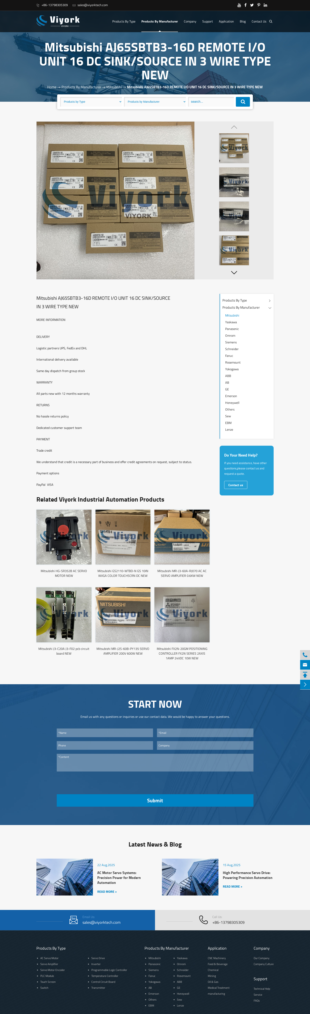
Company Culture (264, 964)
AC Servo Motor (49, 958)
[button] (234, 272)
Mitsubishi (114, 87)
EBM (228, 422)
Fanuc (229, 355)
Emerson (231, 396)
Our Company (261, 958)
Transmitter (98, 988)
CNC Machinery (217, 958)
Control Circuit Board (103, 982)
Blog (243, 21)
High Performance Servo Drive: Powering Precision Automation (247, 875)
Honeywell (232, 402)
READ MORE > (107, 891)
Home (51, 87)
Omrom (230, 335)
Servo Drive (98, 958)
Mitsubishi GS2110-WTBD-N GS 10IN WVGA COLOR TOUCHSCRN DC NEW (122, 573)
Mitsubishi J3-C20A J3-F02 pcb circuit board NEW (63, 651)
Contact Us (259, 21)
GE (227, 389)
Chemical (213, 970)
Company (190, 21)
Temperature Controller (104, 976)
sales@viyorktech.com (90, 5)
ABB (228, 375)
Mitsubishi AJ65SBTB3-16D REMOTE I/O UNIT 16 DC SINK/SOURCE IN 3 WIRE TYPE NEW (195, 86)
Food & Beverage (218, 964)
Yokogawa (232, 369)
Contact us (235, 485)
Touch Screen (48, 982)
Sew (228, 416)
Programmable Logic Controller (109, 970)
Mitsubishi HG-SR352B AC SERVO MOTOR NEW (64, 573)
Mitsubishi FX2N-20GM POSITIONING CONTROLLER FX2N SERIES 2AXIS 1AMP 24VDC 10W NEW (182, 653)
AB (227, 382)
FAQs (257, 1000)
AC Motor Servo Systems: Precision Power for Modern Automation (119, 877)
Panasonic (232, 328)
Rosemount (233, 362)
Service (258, 994)
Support (207, 21)
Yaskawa (231, 322)
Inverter (96, 964)
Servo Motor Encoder (52, 970)
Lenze (229, 429)
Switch (44, 988)
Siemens (231, 342)
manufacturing (216, 993)
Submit (155, 800)
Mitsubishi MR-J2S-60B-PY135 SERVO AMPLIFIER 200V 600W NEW (122, 651)
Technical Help (262, 989)
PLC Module (47, 976)
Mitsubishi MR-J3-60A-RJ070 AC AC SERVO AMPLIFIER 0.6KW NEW (182, 573)
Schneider (232, 349)
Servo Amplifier (49, 964)
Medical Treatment (219, 988)
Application (226, 21)
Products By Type (123, 21)
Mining (212, 976)
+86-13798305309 (52, 5)
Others (229, 409)
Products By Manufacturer (159, 21)
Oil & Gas (213, 982)
